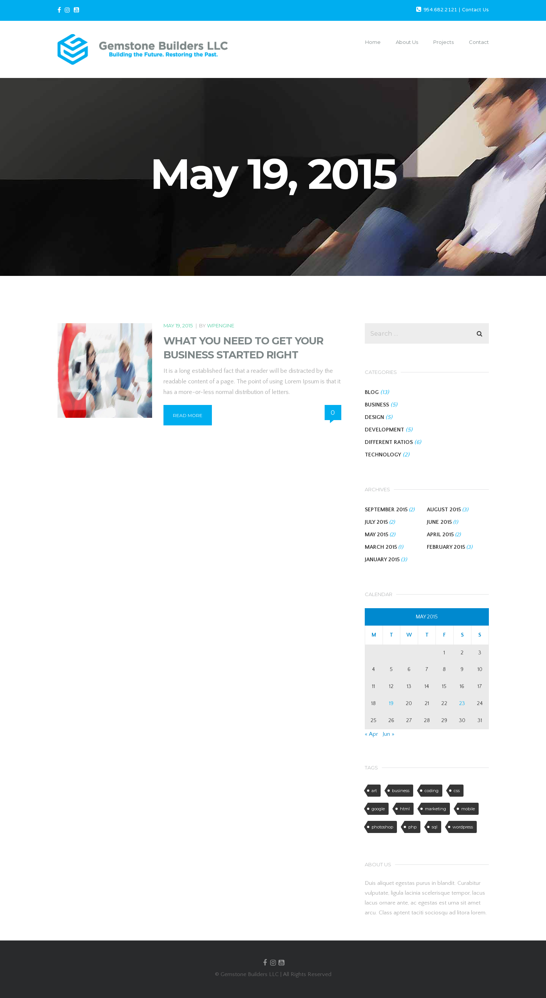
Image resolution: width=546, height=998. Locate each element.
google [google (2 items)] (378, 808)
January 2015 (382, 559)
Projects (443, 42)
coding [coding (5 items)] (432, 790)
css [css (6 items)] (457, 790)
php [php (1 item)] (412, 827)
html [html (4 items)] (405, 808)
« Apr (371, 734)
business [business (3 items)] (400, 790)
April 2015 (440, 534)
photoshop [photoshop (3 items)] (382, 827)
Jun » (388, 734)
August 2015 (444, 509)
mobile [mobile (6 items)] (468, 808)
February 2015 (446, 547)
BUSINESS (377, 405)
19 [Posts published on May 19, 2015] (391, 704)
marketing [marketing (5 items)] (435, 808)
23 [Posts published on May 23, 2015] (462, 704)
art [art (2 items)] (374, 790)
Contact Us (475, 10)
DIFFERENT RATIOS (389, 442)
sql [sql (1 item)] (434, 827)
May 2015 (376, 534)
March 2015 (381, 547)
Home (373, 42)
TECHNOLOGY (383, 455)
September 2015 (386, 509)
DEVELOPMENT (384, 430)
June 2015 (439, 522)
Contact (479, 42)
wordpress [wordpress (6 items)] (463, 827)
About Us (407, 42)
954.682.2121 (440, 10)
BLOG (372, 392)
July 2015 (376, 522)
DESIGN (374, 417)
